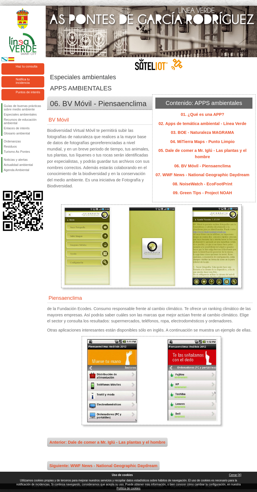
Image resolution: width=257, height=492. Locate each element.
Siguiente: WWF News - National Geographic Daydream (103, 465)
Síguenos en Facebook (4, 181)
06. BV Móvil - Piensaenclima (202, 166)
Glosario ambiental (17, 133)
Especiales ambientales (20, 114)
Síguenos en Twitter (14, 181)
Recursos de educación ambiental (20, 121)
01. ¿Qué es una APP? (202, 114)
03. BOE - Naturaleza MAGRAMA (202, 132)
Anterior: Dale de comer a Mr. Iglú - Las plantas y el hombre (107, 442)
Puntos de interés (28, 92)
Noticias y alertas (16, 159)
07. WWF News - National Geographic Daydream (203, 174)
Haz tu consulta (26, 66)
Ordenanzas (12, 141)
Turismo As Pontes (17, 151)
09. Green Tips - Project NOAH (202, 193)
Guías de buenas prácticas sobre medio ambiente (22, 107)
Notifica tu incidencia (23, 81)
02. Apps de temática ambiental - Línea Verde (202, 123)
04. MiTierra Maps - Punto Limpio (202, 141)
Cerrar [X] (235, 475)
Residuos (10, 146)
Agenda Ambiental (16, 170)
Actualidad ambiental (18, 164)
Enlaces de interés (17, 128)
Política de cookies (128, 488)
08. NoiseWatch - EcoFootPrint (202, 184)
